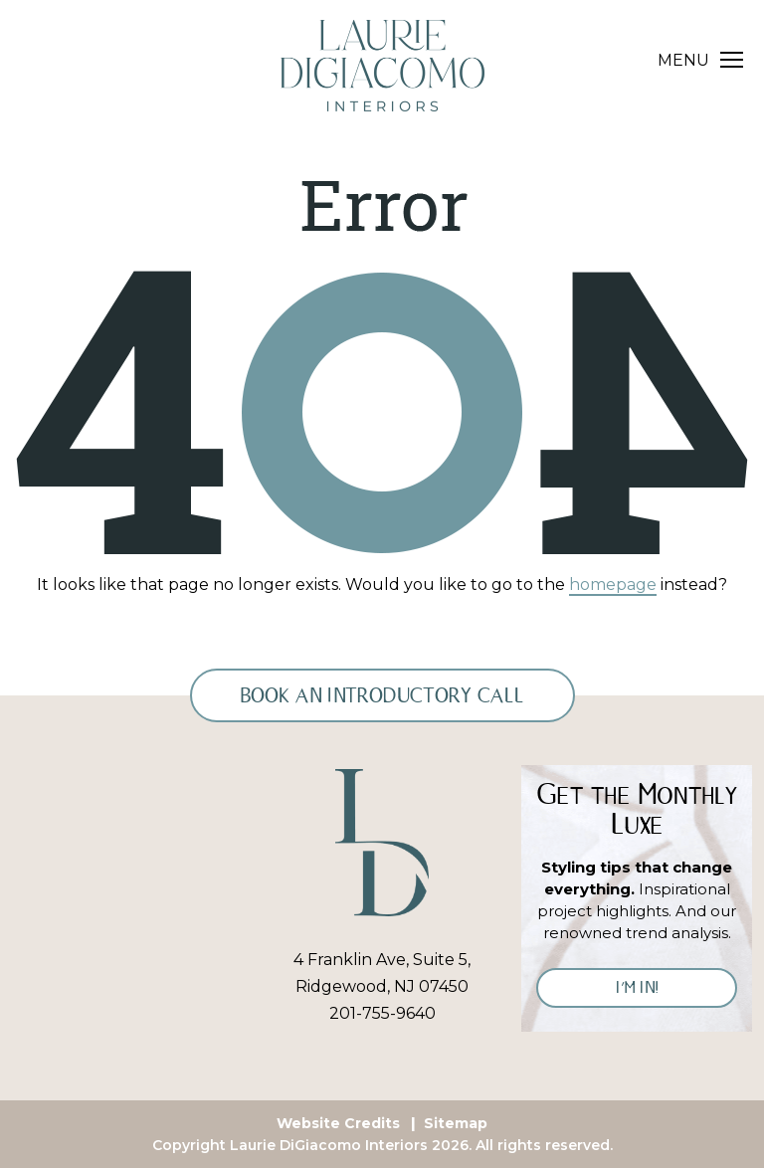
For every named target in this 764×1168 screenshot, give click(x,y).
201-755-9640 (382, 1013)
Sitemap (455, 1123)
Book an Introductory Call (382, 695)
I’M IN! (637, 987)
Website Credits (338, 1123)
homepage (613, 584)
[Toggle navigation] (700, 61)
